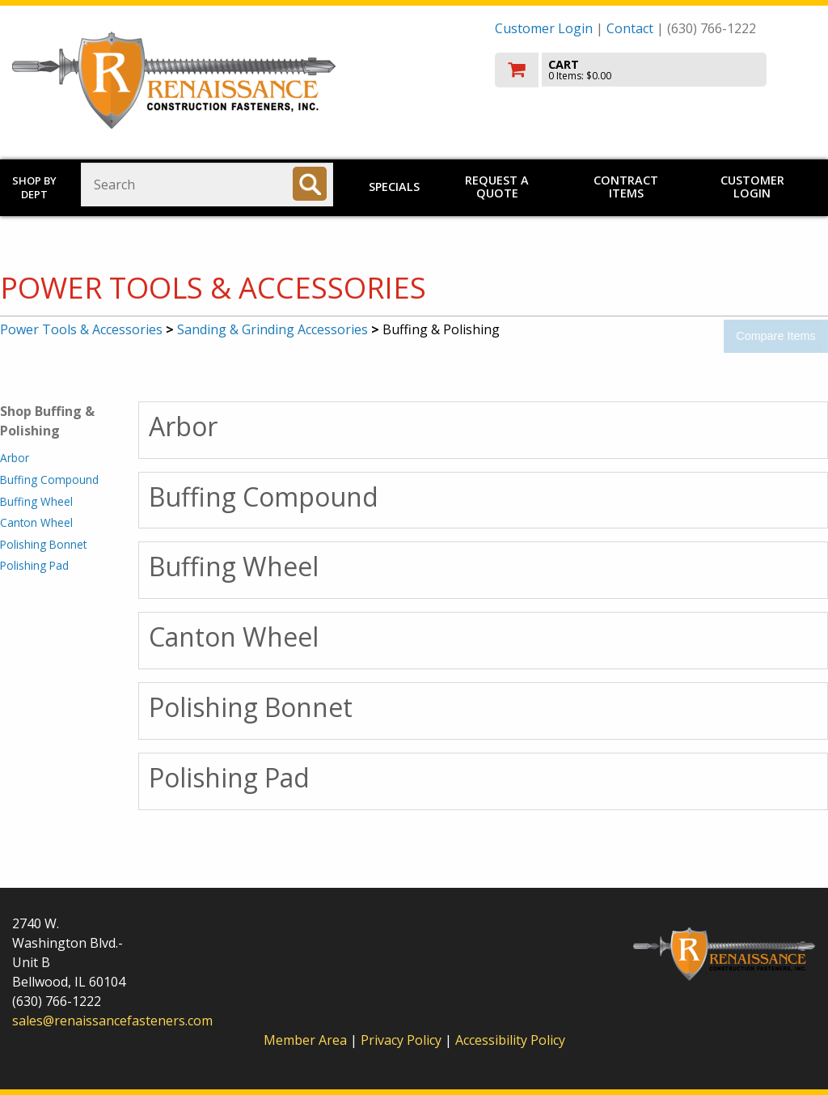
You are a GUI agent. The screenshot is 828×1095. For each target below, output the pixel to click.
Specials (394, 186)
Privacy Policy (403, 1040)
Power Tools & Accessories (81, 329)
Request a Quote (497, 186)
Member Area (305, 1040)
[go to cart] (655, 70)
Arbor (14, 457)
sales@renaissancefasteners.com (112, 1020)
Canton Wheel (36, 522)
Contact (629, 28)
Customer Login (544, 28)
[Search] (310, 184)
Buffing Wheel (36, 501)
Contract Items (626, 186)
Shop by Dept (34, 187)
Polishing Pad (34, 565)
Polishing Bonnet (43, 544)
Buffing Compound (49, 479)
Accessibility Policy (510, 1040)
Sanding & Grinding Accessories (272, 329)
